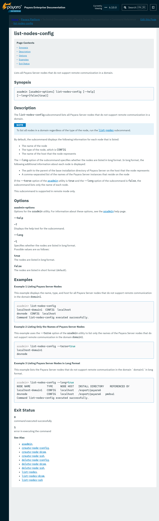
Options (65, 55)
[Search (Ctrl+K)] (134, 7)
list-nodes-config (111, 37)
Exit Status (66, 63)
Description (67, 51)
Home (57, 33)
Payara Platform (72, 33)
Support (41, 515)
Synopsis (65, 47)
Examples (66, 59)
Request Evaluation (18, 515)
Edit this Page (148, 33)
